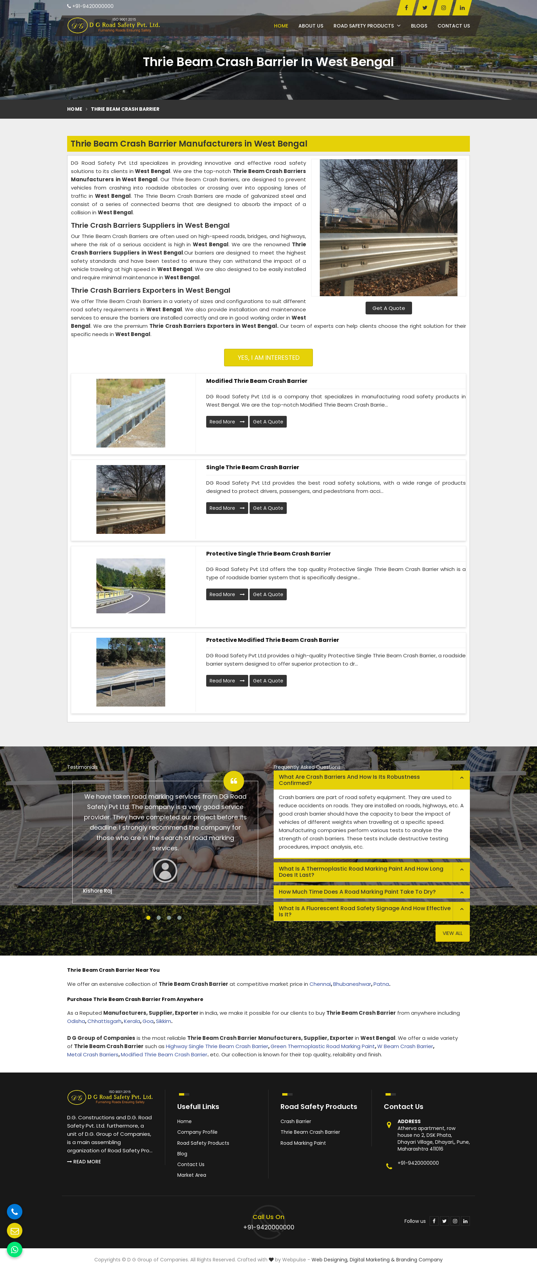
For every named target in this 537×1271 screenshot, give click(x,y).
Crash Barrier (296, 1121)
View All (453, 933)
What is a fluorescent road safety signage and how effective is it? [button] (365, 911)
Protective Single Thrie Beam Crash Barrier (268, 554)
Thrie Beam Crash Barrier (310, 1132)
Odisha (76, 1021)
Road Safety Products (367, 25)
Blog (182, 1153)
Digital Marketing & (372, 1259)
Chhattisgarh (104, 1021)
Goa (148, 1021)
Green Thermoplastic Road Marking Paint (323, 1046)
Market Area (191, 1175)
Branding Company (419, 1259)
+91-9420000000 (90, 6)
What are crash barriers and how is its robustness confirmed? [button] (349, 780)
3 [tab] (169, 918)
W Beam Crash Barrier (405, 1046)
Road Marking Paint (303, 1143)
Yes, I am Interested (268, 357)
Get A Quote (388, 308)
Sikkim (163, 1021)
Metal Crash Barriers (92, 1054)
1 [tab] (148, 918)
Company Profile (197, 1132)
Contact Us (454, 25)
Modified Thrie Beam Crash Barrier (256, 381)
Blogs (419, 25)
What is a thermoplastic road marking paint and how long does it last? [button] (361, 872)
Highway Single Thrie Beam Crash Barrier (217, 1046)
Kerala (132, 1021)
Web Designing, (330, 1259)
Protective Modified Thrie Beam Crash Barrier (272, 640)
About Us (310, 25)
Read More (227, 421)
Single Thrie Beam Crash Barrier (252, 467)
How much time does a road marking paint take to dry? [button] (357, 892)
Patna (381, 984)
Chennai (320, 984)
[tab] (372, 780)
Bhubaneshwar (352, 984)
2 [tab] (159, 918)
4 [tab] (179, 918)
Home (281, 25)
